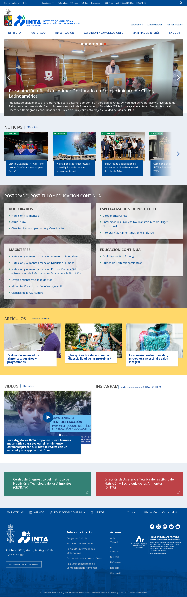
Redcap (114, 567)
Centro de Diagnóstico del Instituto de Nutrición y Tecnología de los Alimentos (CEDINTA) (42, 483)
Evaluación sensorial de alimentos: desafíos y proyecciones (23, 358)
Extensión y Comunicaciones (103, 32)
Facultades (46, 3)
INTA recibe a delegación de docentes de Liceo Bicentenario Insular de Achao (122, 167)
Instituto (14, 32)
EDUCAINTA (141, 3)
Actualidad (11, 133)
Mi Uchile (84, 3)
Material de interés (146, 32)
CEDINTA (109, 3)
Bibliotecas (96, 3)
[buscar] (162, 3)
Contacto (133, 512)
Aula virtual (62, 3)
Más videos (28, 385)
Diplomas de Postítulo (117, 256)
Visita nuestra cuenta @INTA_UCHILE (140, 386)
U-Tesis (114, 557)
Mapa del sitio (171, 512)
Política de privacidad (138, 592)
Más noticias (33, 127)
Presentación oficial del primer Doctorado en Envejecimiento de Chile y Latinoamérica (82, 93)
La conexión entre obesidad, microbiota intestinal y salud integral (148, 358)
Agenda (38, 512)
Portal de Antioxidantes (80, 543)
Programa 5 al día (77, 538)
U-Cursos (74, 3)
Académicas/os (154, 24)
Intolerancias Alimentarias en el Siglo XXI (128, 232)
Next (178, 77)
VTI (62, 592)
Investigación (64, 32)
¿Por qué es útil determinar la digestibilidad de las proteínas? (89, 356)
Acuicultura (18, 222)
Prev (8, 77)
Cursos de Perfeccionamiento (121, 263)
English (174, 32)
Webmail (115, 573)
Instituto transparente (24, 564)
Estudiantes (137, 24)
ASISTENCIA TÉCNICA (125, 3)
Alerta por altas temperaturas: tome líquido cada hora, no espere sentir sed (73, 167)
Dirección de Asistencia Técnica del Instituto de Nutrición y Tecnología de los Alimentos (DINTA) (139, 483)
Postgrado (38, 32)
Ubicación (150, 512)
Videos (99, 512)
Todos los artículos (39, 318)
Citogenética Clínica (115, 215)
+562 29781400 (15, 555)
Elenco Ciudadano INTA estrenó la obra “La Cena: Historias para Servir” (26, 167)
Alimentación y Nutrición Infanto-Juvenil (36, 286)
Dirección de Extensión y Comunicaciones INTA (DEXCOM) (94, 592)
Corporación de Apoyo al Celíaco (85, 558)
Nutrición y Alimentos (25, 215)
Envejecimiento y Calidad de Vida (31, 280)
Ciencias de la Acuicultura (27, 292)
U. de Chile (123, 592)
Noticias (17, 512)
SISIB (57, 592)
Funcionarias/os (175, 24)
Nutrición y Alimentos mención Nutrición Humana (42, 263)
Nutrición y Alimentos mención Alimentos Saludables (44, 256)
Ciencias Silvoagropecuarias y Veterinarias (37, 228)
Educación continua (69, 512)
